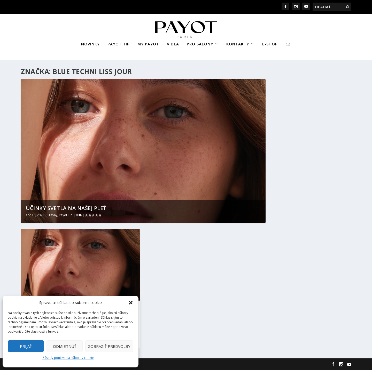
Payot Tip (66, 214)
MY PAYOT (148, 42)
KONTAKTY (237, 42)
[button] (130, 302)
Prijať (26, 346)
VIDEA (173, 42)
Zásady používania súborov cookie (68, 358)
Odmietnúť (64, 346)
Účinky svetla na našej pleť (66, 207)
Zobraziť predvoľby (109, 346)
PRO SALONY (200, 42)
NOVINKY (90, 42)
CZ (288, 42)
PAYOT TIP (118, 42)
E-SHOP (270, 42)
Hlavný (52, 214)
